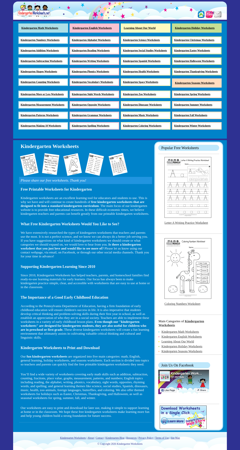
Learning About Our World (177, 341)
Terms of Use (162, 437)
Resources (131, 437)
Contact (100, 437)
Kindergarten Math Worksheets (180, 331)
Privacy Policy (146, 437)
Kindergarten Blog (114, 437)
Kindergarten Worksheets (73, 437)
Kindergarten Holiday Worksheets (181, 346)
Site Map (175, 437)
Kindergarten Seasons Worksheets (181, 351)
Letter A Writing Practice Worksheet (186, 222)
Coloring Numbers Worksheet (182, 303)
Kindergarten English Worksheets (181, 336)
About (91, 437)
